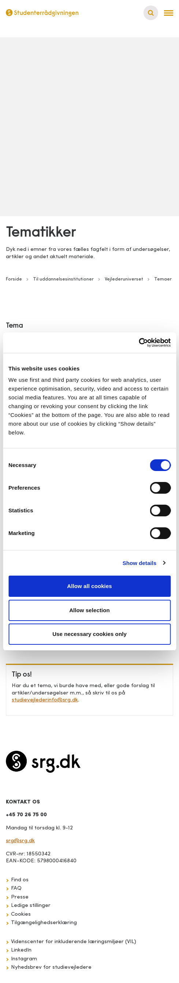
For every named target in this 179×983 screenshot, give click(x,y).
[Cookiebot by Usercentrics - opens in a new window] (139, 342)
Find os (20, 880)
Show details (140, 563)
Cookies (21, 914)
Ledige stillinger (31, 905)
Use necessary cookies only (89, 634)
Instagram (24, 959)
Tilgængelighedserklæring (44, 923)
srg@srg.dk (20, 841)
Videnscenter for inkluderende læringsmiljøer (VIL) (73, 942)
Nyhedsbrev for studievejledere (51, 967)
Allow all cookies (89, 586)
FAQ (16, 888)
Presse (20, 897)
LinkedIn (21, 950)
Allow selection (89, 610)
